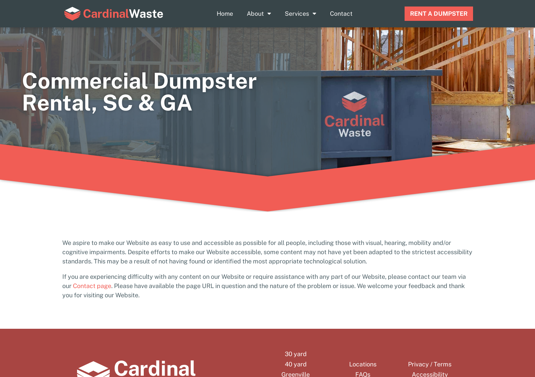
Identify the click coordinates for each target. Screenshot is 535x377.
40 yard (296, 364)
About (259, 14)
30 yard (296, 354)
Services (300, 14)
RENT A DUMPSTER (439, 13)
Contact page (92, 285)
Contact (341, 13)
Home (225, 13)
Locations (363, 364)
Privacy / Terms (429, 364)
